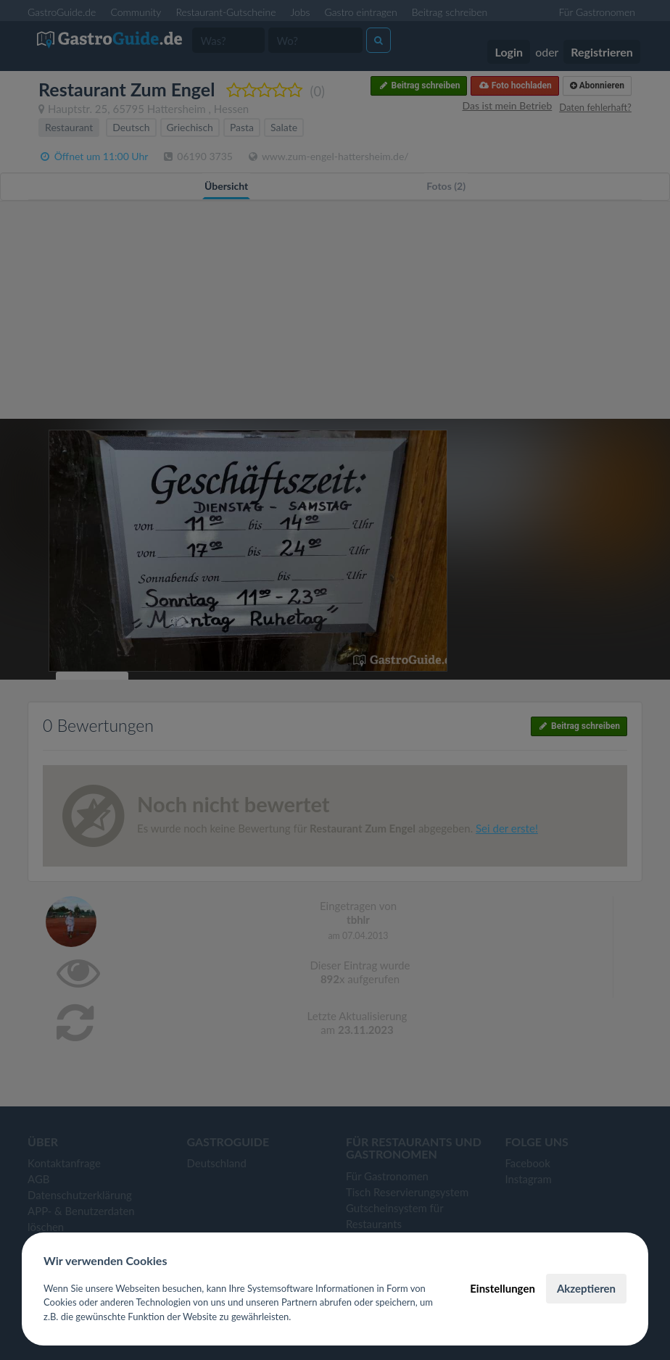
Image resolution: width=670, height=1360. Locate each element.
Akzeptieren (586, 1288)
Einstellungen (502, 1288)
